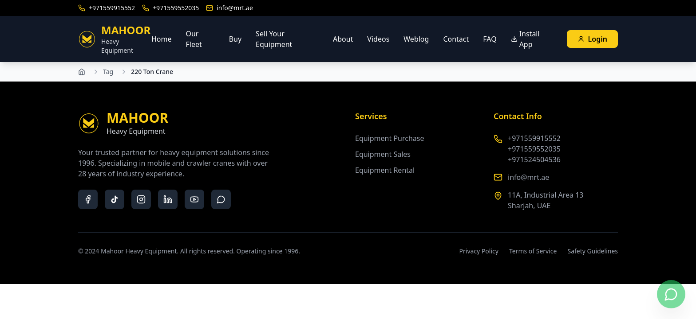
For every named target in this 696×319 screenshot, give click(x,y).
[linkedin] (168, 199)
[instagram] (141, 199)
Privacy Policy (478, 251)
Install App (525, 39)
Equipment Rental (385, 170)
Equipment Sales (383, 154)
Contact (456, 39)
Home (161, 39)
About (343, 39)
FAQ (489, 39)
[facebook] (88, 199)
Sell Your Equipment (274, 39)
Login (592, 39)
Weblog (416, 39)
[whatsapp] (221, 199)
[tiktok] (114, 199)
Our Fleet (194, 39)
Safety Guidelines (592, 251)
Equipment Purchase (389, 138)
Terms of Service (533, 251)
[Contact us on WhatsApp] (671, 294)
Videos (378, 39)
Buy (235, 39)
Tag (108, 71)
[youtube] (194, 199)
